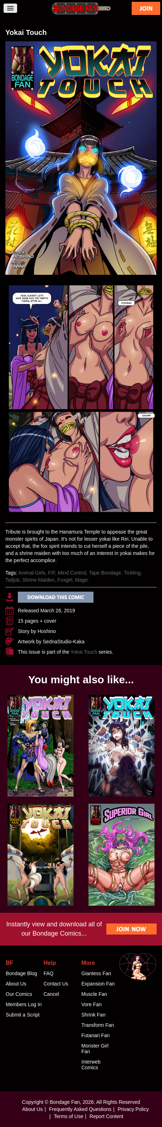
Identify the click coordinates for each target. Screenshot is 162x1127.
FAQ (49, 973)
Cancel (51, 994)
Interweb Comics (91, 1064)
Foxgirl (64, 580)
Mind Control (72, 573)
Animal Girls (32, 573)
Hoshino (46, 631)
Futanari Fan (95, 1035)
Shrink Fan (93, 1015)
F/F (51, 573)
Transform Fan (97, 1025)
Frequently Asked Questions (80, 1109)
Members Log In (24, 1004)
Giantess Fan (96, 973)
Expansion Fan (98, 984)
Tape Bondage (105, 573)
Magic (81, 580)
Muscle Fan (94, 994)
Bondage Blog (21, 973)
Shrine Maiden (38, 580)
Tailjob (12, 580)
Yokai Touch (84, 652)
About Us (16, 984)
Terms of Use (68, 1116)
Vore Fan (91, 1004)
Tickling (132, 573)
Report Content (106, 1116)
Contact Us (56, 984)
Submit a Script (23, 1015)
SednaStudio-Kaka (64, 641)
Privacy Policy (133, 1109)
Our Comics (19, 994)
